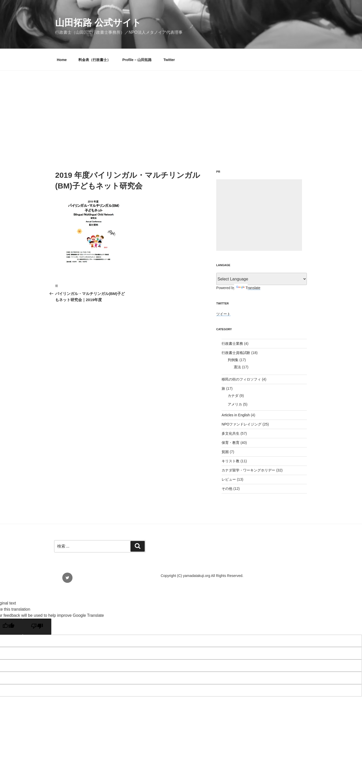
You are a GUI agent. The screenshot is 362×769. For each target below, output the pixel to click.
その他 (227, 489)
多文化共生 (230, 433)
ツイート (223, 314)
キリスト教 (230, 461)
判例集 (233, 360)
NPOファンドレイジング (241, 424)
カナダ (233, 396)
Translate (248, 288)
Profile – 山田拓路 (137, 60)
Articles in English (236, 415)
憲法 (237, 367)
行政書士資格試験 (236, 353)
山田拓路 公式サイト (98, 22)
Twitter (169, 60)
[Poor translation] (37, 627)
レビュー (229, 479)
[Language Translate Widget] (261, 279)
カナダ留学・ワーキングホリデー (248, 470)
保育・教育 (230, 443)
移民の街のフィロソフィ (241, 379)
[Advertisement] (181, 109)
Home (62, 60)
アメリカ (235, 404)
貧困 (225, 452)
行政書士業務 (232, 343)
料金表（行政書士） (94, 60)
